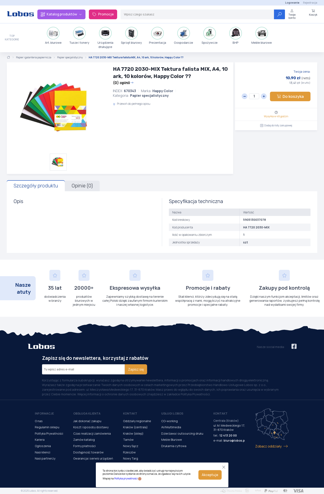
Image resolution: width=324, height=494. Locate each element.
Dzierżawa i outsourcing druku (182, 433)
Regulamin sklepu (47, 427)
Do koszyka (290, 96)
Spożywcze (210, 36)
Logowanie (292, 2)
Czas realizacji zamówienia (92, 433)
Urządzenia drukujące (105, 38)
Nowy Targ (130, 458)
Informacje (44, 413)
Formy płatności (84, 446)
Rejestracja (310, 2)
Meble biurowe (261, 36)
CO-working (169, 421)
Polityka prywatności (126, 478)
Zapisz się (136, 369)
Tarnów (128, 440)
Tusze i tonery (79, 36)
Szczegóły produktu (36, 186)
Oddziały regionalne (137, 421)
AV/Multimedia (171, 427)
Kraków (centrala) (135, 427)
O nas (39, 421)
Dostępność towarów (88, 452)
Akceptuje (210, 474)
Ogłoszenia (43, 446)
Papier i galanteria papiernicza (33, 57)
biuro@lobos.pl (235, 440)
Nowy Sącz (130, 446)
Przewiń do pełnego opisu (131, 104)
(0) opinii (123, 82)
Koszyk (313, 12)
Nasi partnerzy (45, 458)
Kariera (40, 440)
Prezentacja (157, 36)
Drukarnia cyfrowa (173, 446)
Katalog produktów (61, 14)
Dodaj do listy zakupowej (276, 125)
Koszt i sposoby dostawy (90, 427)
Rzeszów (129, 452)
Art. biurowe (53, 36)
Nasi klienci (42, 452)
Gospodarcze (183, 36)
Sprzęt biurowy (131, 36)
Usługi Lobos (172, 413)
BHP (235, 36)
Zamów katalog (84, 440)
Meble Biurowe (171, 440)
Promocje (103, 14)
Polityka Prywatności (49, 433)
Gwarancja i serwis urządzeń (93, 458)
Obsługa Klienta (86, 413)
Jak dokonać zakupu (87, 421)
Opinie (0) (82, 186)
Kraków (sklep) (133, 433)
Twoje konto (292, 14)
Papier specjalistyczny (70, 57)
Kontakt (130, 413)
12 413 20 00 (228, 435)
